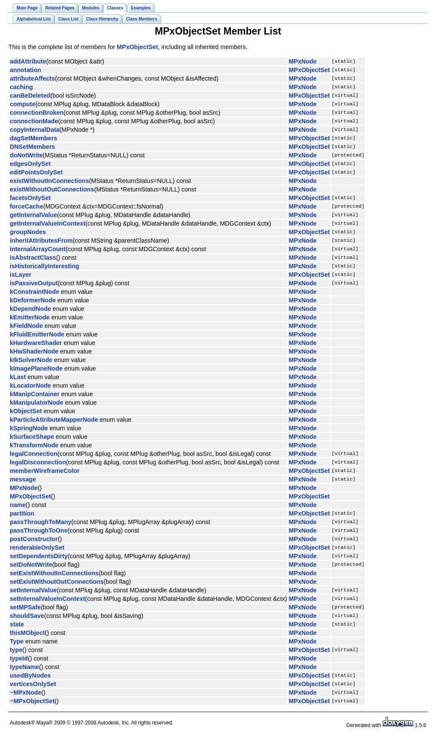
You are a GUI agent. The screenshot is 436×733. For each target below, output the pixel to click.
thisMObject (27, 632)
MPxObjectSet (137, 46)
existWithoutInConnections (49, 180)
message (23, 479)
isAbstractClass (33, 257)
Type (17, 641)
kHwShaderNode (34, 351)
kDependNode (30, 308)
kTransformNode (34, 445)
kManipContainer (35, 394)
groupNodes (28, 232)
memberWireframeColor (45, 470)
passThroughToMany (40, 522)
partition (22, 513)
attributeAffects (32, 78)
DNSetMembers (32, 146)
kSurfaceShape (32, 436)
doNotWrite (26, 155)
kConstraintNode (34, 291)
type (16, 649)
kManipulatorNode (36, 402)
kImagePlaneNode (36, 368)
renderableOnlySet (37, 547)
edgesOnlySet (30, 163)
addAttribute (28, 61)
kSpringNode (29, 428)
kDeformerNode (33, 300)
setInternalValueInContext (47, 598)
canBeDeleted (30, 95)
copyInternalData (35, 129)
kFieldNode (26, 325)
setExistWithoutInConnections (54, 573)
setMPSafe (25, 607)
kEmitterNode (30, 317)
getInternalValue (33, 214)
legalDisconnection (38, 462)
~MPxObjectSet (32, 701)
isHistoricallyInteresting (44, 266)
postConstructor (34, 539)
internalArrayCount (38, 249)
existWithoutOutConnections (52, 189)
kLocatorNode (30, 385)
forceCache (26, 206)
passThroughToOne (39, 530)
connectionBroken (36, 112)
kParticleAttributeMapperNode (54, 419)
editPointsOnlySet (36, 172)
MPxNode (303, 61)
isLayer (20, 274)
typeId (19, 658)
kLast (18, 377)
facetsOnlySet (30, 197)
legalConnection (33, 453)
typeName (24, 666)
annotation (25, 70)
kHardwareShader (36, 342)
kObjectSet (26, 411)
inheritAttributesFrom (41, 240)
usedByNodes (30, 675)
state (17, 624)
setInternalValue (33, 590)
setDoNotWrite (31, 564)
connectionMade (34, 121)
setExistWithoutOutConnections (57, 581)
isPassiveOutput (34, 283)
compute (22, 104)
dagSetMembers (33, 138)
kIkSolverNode (31, 359)
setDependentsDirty (39, 556)
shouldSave (27, 615)
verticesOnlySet (33, 684)
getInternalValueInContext (48, 223)
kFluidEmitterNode (37, 334)
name (18, 504)
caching (21, 87)
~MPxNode (25, 692)
